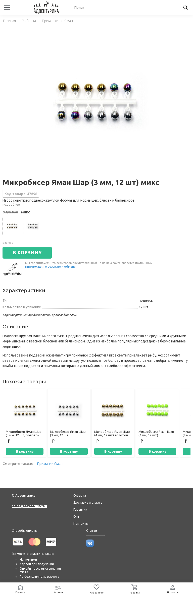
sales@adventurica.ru (29, 506)
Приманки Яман (50, 464)
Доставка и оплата (87, 502)
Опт (76, 516)
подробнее (11, 204)
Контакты (80, 523)
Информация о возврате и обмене (50, 266)
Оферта (79, 495)
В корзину (25, 451)
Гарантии (80, 509)
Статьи (91, 530)
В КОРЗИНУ (27, 252)
